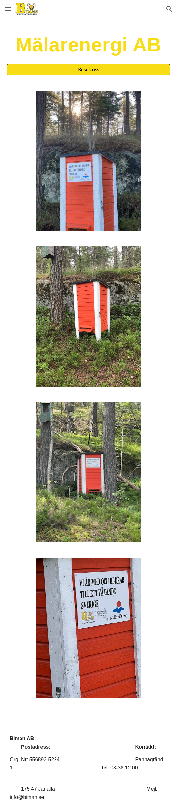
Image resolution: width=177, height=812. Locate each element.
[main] (88, 45)
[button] (7, 9)
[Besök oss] (88, 69)
